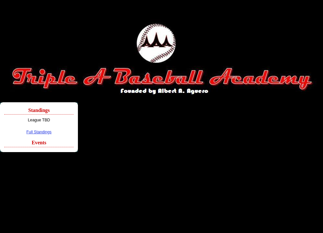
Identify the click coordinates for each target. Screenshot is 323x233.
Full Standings (38, 132)
